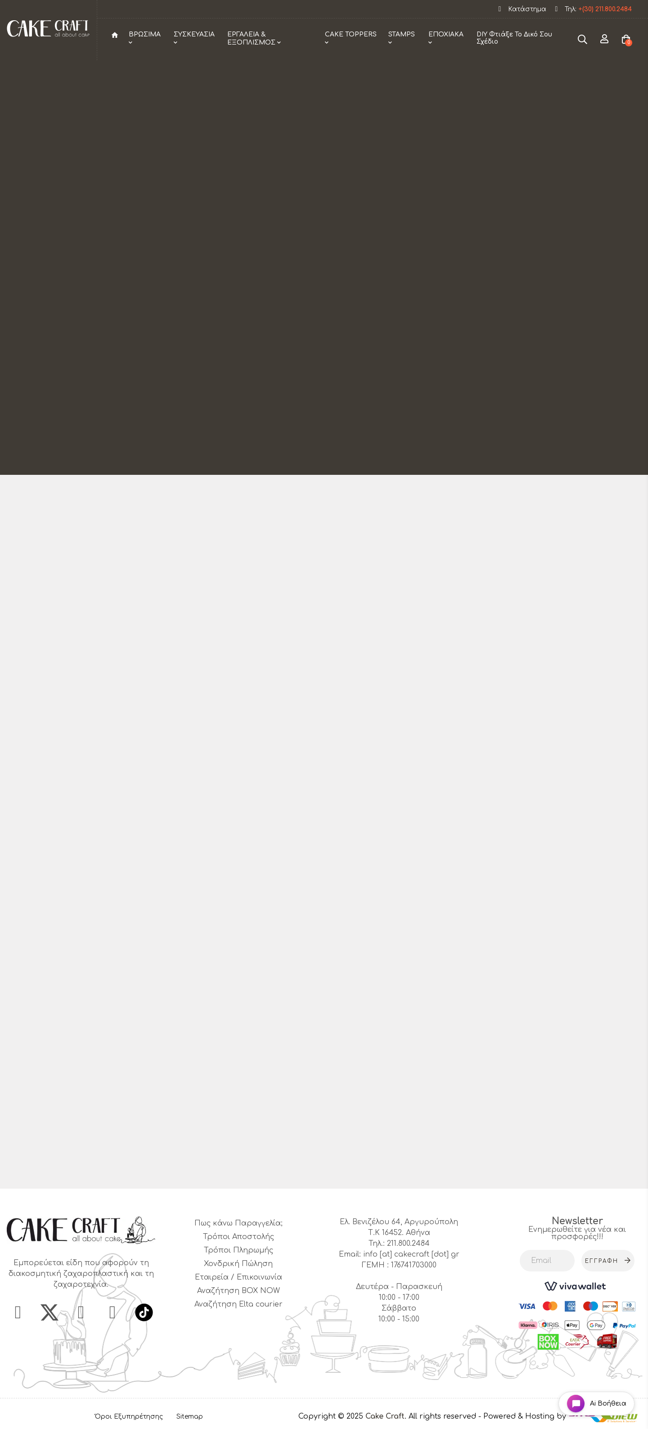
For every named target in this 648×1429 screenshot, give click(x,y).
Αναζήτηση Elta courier (238, 1304)
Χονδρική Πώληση (238, 1264)
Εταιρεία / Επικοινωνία (238, 1277)
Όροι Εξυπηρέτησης (129, 1416)
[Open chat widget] (596, 1403)
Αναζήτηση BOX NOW (238, 1291)
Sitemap (189, 1416)
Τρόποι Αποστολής (238, 1237)
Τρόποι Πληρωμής (238, 1250)
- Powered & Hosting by (523, 1416)
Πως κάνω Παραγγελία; (238, 1223)
